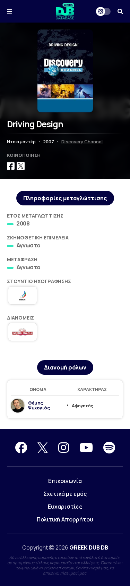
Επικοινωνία (65, 481)
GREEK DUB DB (88, 547)
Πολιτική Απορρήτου (65, 519)
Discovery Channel (82, 141)
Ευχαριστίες (65, 506)
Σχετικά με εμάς (65, 494)
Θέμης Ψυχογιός (39, 405)
